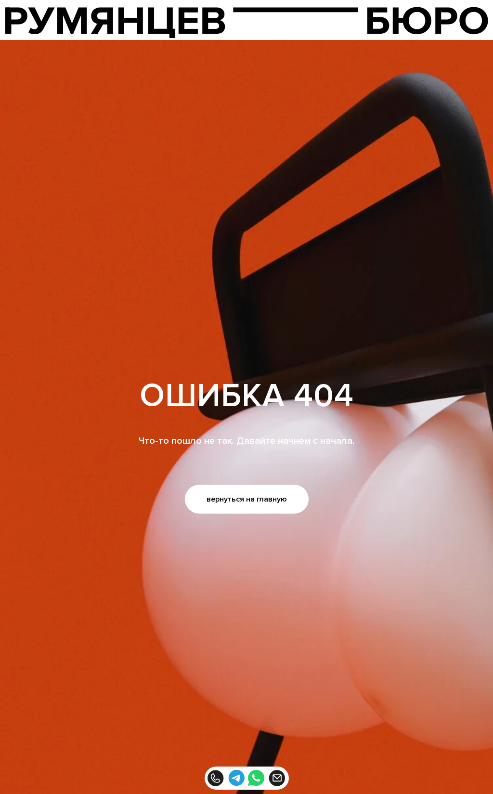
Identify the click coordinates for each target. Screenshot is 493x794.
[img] (246, 22)
